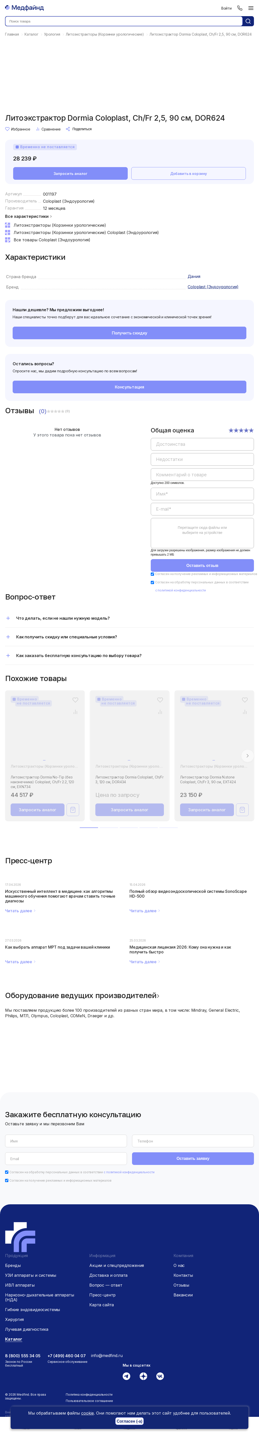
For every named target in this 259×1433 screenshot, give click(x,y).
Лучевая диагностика (26, 1329)
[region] (202, 491)
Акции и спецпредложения (116, 1265)
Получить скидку (129, 332)
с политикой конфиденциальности (180, 590)
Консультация (129, 386)
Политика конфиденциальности (89, 1394)
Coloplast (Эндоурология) (69, 201)
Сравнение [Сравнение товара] (48, 129)
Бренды (13, 1265)
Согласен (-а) (129, 1421)
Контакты (183, 1275)
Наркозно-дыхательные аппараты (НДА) (39, 1297)
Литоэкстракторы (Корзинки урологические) (51, 766)
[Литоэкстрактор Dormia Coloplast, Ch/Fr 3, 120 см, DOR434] (129, 731)
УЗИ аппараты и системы (30, 1275)
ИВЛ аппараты (20, 1285)
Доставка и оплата (108, 1275)
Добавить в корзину (188, 173)
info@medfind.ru (107, 1355)
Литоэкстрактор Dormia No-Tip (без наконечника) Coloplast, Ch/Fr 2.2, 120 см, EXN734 (42, 782)
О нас (179, 1265)
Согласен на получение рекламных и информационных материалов (206, 574)
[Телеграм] (126, 1376)
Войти (226, 8)
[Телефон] (240, 8)
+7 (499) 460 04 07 (67, 1355)
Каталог (13, 1339)
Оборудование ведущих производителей (81, 995)
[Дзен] (143, 1376)
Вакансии (183, 1294)
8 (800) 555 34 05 (22, 1355)
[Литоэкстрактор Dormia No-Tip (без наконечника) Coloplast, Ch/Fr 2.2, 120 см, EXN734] (45, 731)
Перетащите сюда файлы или (202, 530)
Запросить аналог (71, 173)
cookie (87, 1413)
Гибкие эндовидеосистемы (32, 1309)
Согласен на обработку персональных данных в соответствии (82, 1172)
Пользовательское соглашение (89, 1401)
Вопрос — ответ (105, 1285)
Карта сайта (101, 1304)
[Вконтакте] (160, 1376)
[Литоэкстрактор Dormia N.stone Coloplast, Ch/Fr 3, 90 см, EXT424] (214, 731)
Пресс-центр (102, 1294)
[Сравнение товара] (75, 712)
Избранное (17, 129)
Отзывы (181, 1285)
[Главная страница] (24, 8)
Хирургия (14, 1319)
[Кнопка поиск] (248, 21)
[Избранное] (75, 700)
